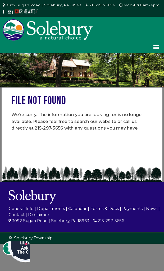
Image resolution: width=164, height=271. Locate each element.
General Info (21, 208)
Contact (16, 214)
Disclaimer (38, 214)
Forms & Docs (104, 208)
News (151, 208)
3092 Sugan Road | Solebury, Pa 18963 (42, 5)
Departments (51, 208)
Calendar (77, 208)
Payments (132, 208)
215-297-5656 (100, 5)
